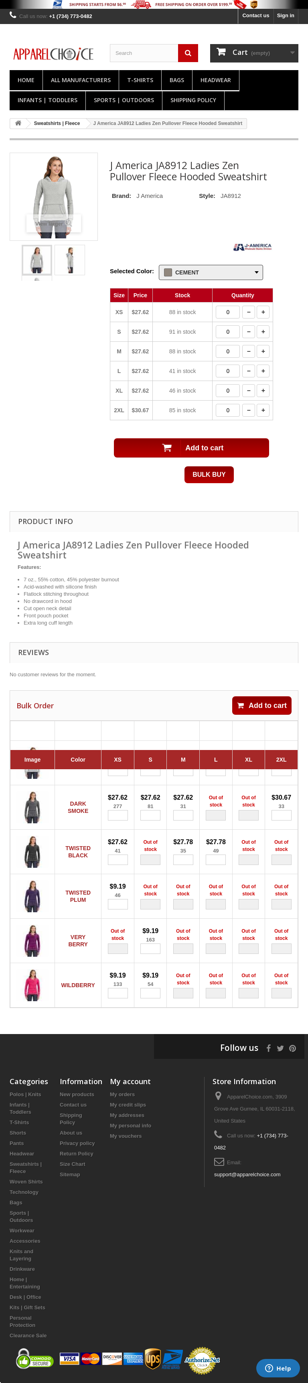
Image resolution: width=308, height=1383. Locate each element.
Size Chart (72, 1164)
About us (71, 1133)
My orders (122, 1094)
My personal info (130, 1126)
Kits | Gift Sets (27, 1307)
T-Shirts (140, 80)
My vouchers (126, 1136)
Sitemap (70, 1174)
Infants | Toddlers (47, 100)
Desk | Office (25, 1297)
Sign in (285, 15)
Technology (24, 1192)
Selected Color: (132, 271)
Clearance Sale (28, 1336)
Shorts (18, 1133)
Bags (177, 80)
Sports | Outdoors (124, 100)
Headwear (216, 80)
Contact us (255, 15)
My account (130, 1081)
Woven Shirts (26, 1182)
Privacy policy (77, 1143)
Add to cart (262, 706)
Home (26, 80)
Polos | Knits (25, 1094)
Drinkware (22, 1269)
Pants (17, 1143)
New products (77, 1094)
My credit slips (128, 1105)
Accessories (25, 1241)
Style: (207, 195)
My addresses (127, 1115)
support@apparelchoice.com (247, 1174)
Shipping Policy (193, 100)
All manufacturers (81, 80)
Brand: (121, 195)
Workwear (22, 1231)
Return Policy (76, 1154)
